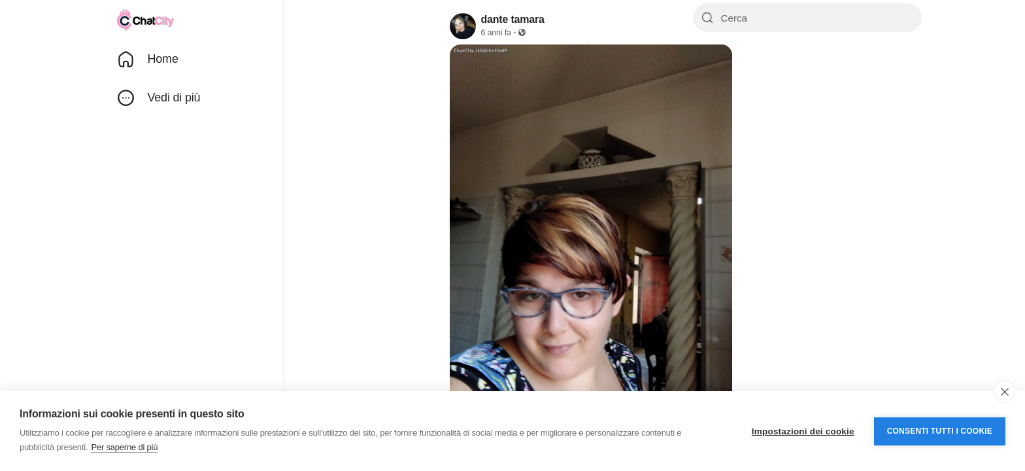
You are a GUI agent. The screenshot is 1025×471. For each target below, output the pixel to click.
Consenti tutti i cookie (939, 431)
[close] (1004, 391)
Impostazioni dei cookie (803, 431)
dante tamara (513, 19)
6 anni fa (496, 32)
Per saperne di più (124, 447)
